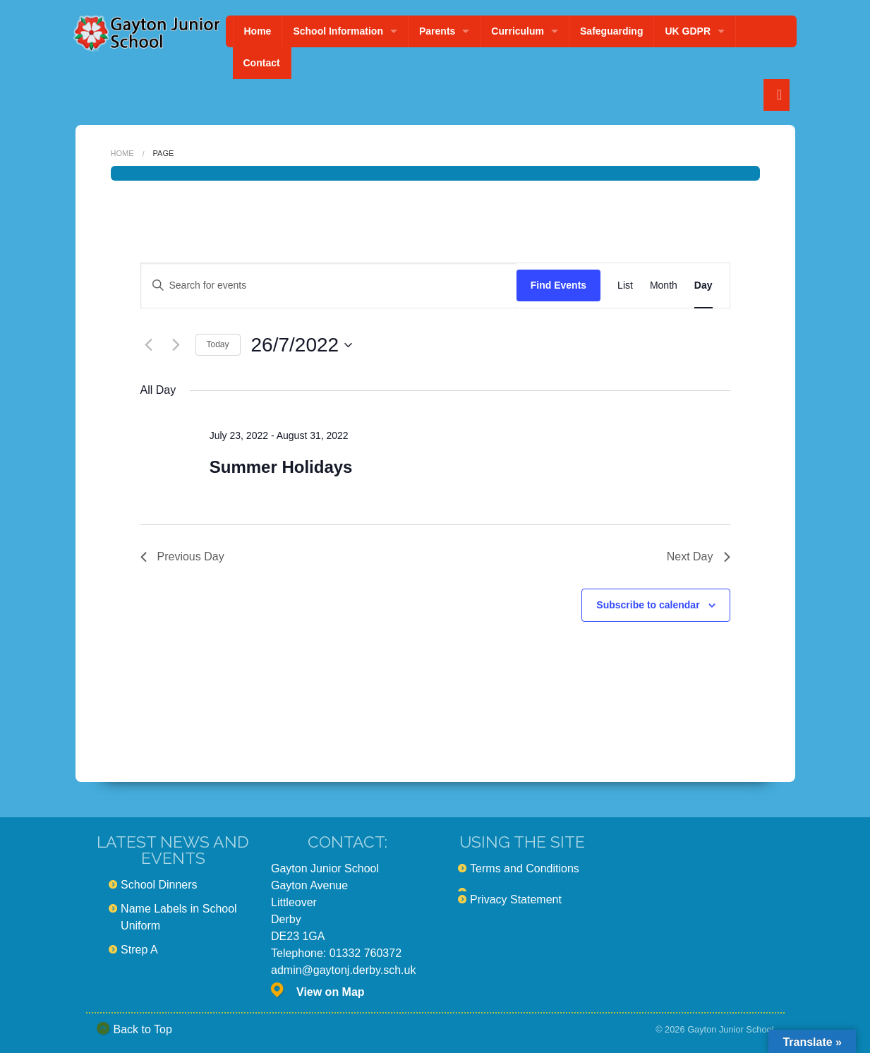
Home (258, 31)
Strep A (139, 950)
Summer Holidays (281, 466)
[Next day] (176, 345)
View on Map (330, 992)
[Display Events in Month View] (663, 285)
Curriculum (517, 31)
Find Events (558, 285)
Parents (437, 31)
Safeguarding (611, 31)
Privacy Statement (516, 899)
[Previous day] (148, 345)
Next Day (698, 556)
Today (218, 344)
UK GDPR (688, 31)
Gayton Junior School (730, 1029)
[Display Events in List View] (625, 285)
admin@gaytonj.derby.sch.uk (343, 970)
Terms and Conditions (524, 868)
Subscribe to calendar (647, 604)
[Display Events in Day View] (703, 285)
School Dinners (159, 885)
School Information (338, 31)
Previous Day (182, 556)
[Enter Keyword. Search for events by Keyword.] (328, 285)
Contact (261, 62)
